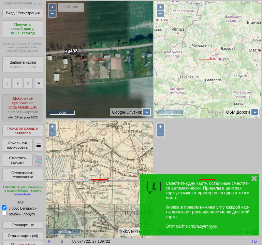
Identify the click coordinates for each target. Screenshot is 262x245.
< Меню (70, 6)
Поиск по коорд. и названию (23, 130)
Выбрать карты (23, 64)
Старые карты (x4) (23, 236)
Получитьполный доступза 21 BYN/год (22, 28)
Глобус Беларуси (19, 208)
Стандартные (23, 225)
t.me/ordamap (22, 194)
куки (213, 226)
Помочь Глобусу (18, 214)
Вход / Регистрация (23, 13)
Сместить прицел (17, 160)
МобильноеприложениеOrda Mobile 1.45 (23, 107)
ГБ (254, 241)
